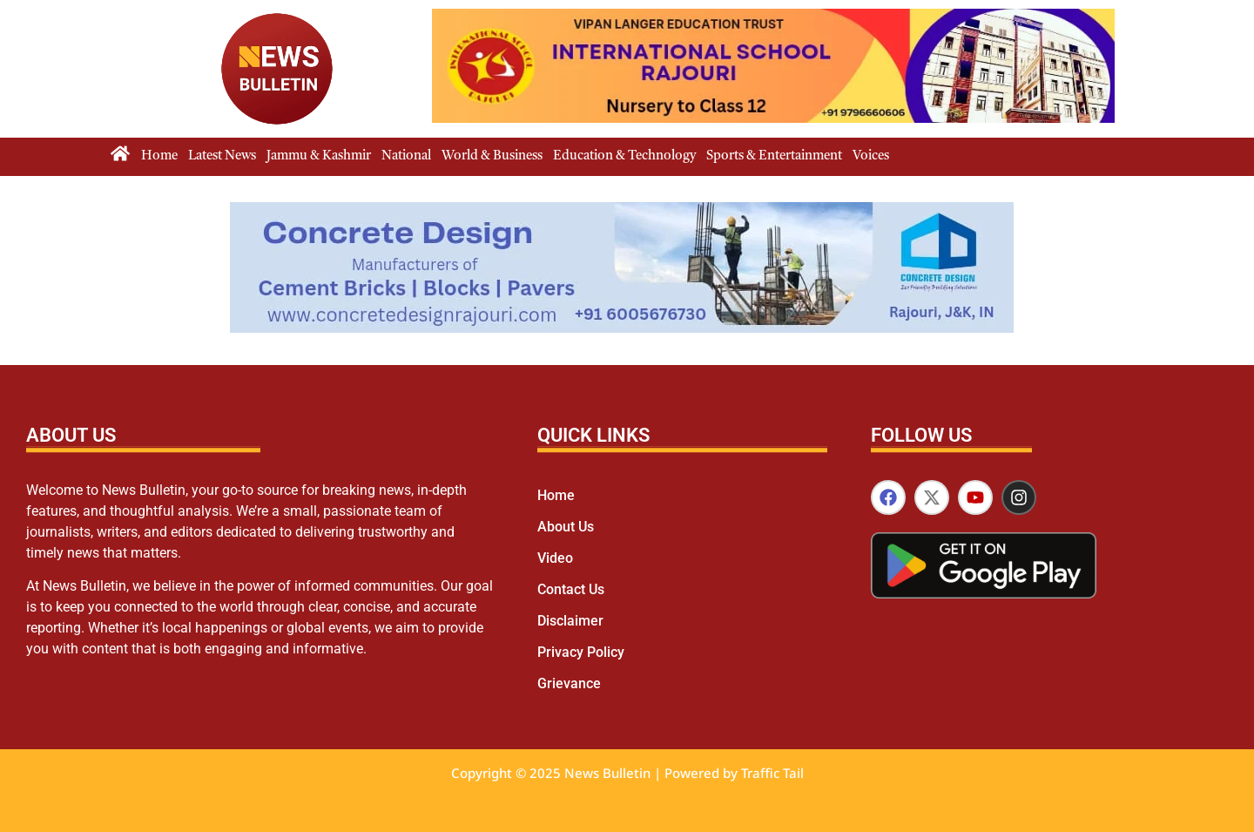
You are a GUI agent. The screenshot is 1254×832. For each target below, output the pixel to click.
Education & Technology (624, 156)
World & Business (492, 156)
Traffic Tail (772, 772)
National (406, 156)
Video (555, 558)
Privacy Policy (580, 652)
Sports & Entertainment (774, 156)
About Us (565, 526)
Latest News (222, 156)
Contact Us (570, 589)
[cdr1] (622, 328)
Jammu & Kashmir (318, 156)
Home (159, 156)
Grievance (569, 683)
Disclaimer (570, 620)
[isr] (773, 118)
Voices (871, 156)
